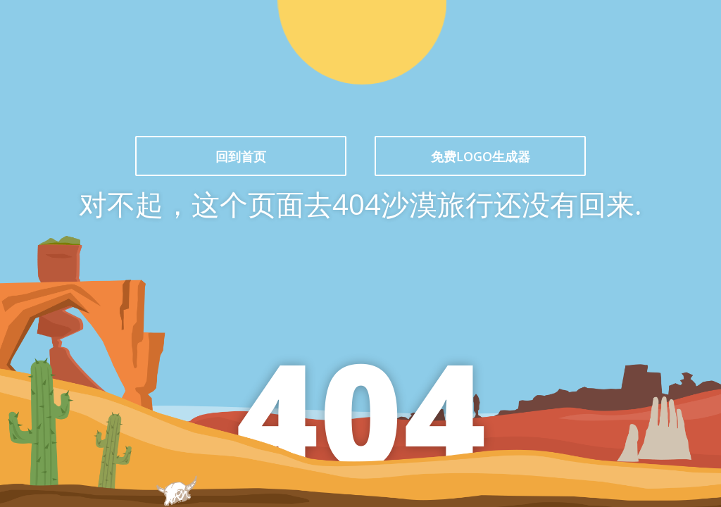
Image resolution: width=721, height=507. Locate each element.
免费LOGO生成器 (480, 156)
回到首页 (240, 156)
